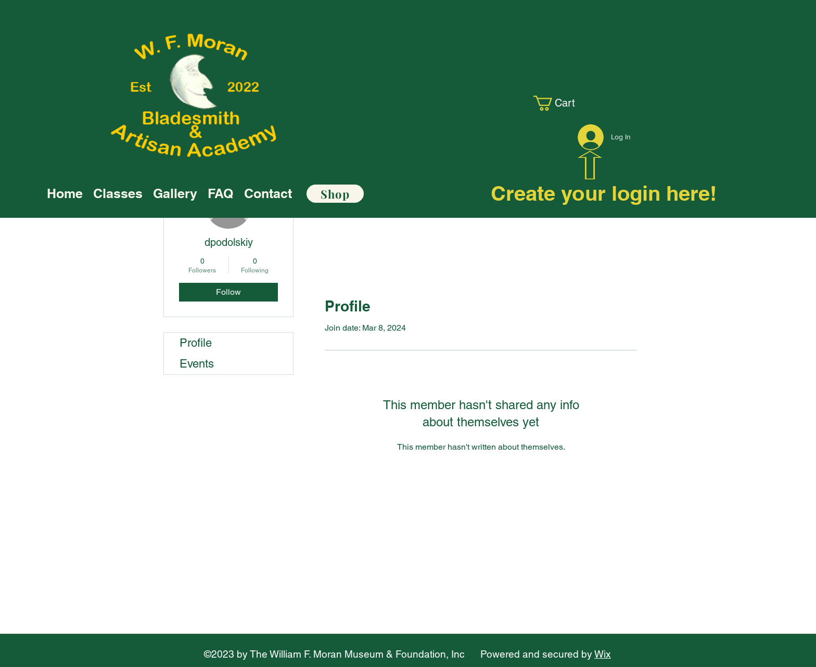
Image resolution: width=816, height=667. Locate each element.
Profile (196, 342)
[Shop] (335, 194)
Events (197, 363)
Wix (602, 654)
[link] (562, 103)
